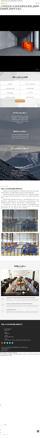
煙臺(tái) (6, 350)
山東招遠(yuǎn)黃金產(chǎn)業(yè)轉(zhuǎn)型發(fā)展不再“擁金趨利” (19, 303)
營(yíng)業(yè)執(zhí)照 (24, 347)
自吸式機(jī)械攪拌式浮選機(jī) (10, 97)
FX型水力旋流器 (30, 92)
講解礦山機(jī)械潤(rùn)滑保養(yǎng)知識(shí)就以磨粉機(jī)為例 (14, 292)
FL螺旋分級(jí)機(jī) (10, 92)
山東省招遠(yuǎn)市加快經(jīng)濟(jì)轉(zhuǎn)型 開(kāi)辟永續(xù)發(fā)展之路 (20, 297)
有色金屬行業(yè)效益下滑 (11, 309)
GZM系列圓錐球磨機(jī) (30, 88)
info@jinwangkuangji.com (9, 336)
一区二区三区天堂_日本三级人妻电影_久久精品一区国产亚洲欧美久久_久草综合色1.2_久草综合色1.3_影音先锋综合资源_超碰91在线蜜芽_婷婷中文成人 (19, 5)
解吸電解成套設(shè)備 (30, 97)
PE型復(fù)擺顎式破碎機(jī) (10, 88)
